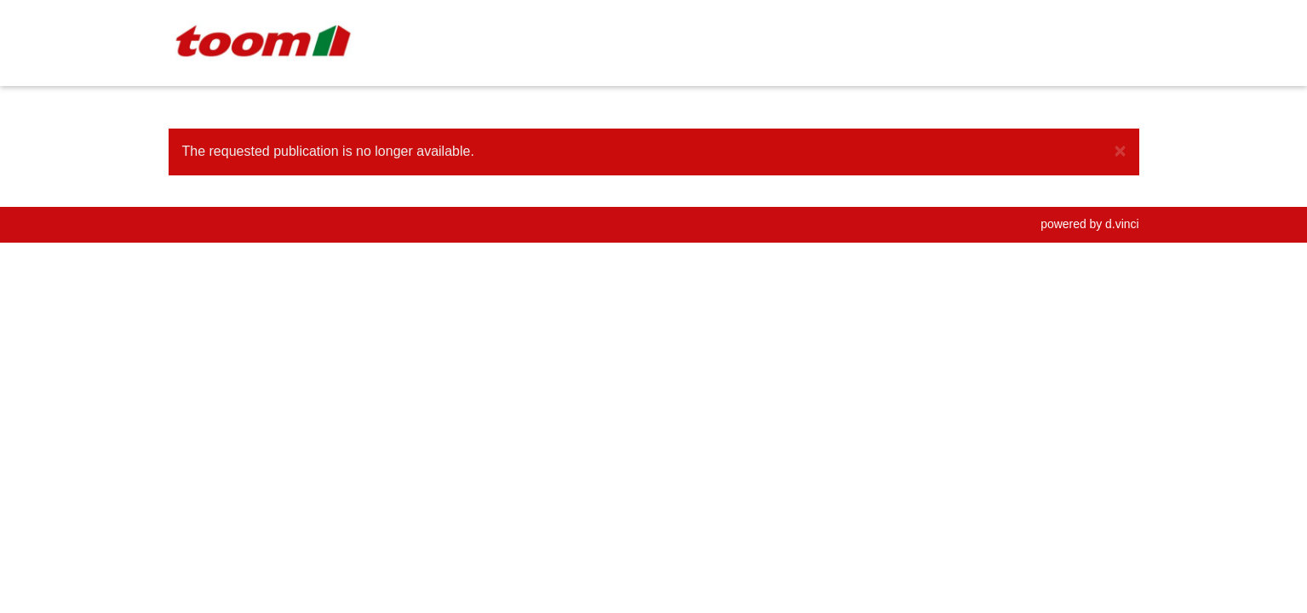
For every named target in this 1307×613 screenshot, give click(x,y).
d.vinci (1121, 224)
